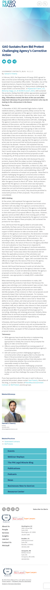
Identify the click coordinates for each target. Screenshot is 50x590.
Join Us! (5, 540)
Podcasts (12, 474)
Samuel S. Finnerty (11, 74)
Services (5, 533)
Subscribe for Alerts (40, 510)
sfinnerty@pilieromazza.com (9, 429)
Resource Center (16, 492)
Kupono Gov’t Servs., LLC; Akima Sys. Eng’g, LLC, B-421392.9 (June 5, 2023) (24, 90)
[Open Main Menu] (39, 3)
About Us (6, 527)
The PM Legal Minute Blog (20, 462)
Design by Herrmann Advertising (12, 584)
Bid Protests (15, 385)
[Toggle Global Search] (45, 3)
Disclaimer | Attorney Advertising (23, 582)
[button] (4, 62)
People (5, 530)
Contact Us (6, 543)
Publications (14, 468)
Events (11, 451)
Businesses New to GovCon (21, 486)
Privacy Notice (6, 582)
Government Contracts (12, 72)
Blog (25, 72)
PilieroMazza (29, 383)
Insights (5, 537)
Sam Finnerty (33, 381)
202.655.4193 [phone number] (5, 428)
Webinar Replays (16, 457)
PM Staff (5, 546)
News (10, 480)
